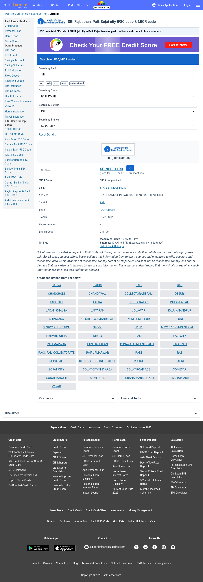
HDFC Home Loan (122, 461)
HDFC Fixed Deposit (151, 452)
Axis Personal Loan (93, 469)
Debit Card (11, 55)
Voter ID (9, 106)
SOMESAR (179, 369)
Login (187, 5)
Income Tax (80, 521)
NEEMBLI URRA (56, 336)
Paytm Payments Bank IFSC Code (18, 193)
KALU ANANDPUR (179, 310)
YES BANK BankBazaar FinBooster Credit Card (21, 454)
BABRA (56, 285)
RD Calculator (178, 487)
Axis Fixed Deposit (150, 457)
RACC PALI (180, 344)
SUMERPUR (97, 378)
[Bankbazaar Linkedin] (145, 547)
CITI (56, 83)
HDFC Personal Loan (91, 463)
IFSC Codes (17, 14)
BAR (179, 285)
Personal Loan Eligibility (90, 477)
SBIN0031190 (111, 169)
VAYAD (56, 386)
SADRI (180, 361)
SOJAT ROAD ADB (138, 369)
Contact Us (62, 563)
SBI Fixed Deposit (150, 447)
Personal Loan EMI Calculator (181, 466)
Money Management (140, 510)
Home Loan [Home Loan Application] (11, 36)
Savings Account (14, 60)
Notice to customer (122, 563)
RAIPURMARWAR (97, 352)
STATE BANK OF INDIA (113, 187)
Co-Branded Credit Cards (22, 485)
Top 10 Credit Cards (19, 480)
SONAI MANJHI (56, 378)
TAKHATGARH (179, 378)
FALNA (97, 302)
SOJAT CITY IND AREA (97, 369)
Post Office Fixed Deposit (149, 464)
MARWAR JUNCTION (56, 327)
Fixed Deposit (12, 75)
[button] (130, 168)
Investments (117, 510)
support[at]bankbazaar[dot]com (104, 547)
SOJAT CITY (56, 369)
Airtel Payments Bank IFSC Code (17, 202)
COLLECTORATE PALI (139, 293)
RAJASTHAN (107, 209)
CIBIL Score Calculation (59, 469)
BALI (139, 285)
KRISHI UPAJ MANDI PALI (97, 319)
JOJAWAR (138, 310)
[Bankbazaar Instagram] (164, 547)
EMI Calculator (13, 70)
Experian (57, 452)
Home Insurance (14, 111)
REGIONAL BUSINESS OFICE (97, 361)
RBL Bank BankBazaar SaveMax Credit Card (26, 463)
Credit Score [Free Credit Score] (12, 41)
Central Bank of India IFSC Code (17, 184)
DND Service (144, 563)
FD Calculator (178, 482)
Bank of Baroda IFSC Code (16, 161)
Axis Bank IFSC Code (17, 139)
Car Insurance (13, 91)
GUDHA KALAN (139, 302)
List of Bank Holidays (112, 246)
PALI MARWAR (56, 344)
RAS (179, 352)
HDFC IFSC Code (14, 134)
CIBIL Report (60, 462)
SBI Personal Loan (92, 456)
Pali (45, 14)
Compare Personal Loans (93, 449)
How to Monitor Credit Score (61, 487)
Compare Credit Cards (21, 447)
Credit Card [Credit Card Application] (11, 25)
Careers (47, 563)
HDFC (64, 83)
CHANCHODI (56, 293)
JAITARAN (97, 310)
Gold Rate (118, 521)
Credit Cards (77, 427)
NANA (139, 327)
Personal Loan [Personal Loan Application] (13, 30)
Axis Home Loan (121, 466)
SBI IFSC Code (13, 129)
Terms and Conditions (94, 563)
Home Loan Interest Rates (120, 473)
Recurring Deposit (15, 80)
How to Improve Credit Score (62, 478)
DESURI (180, 293)
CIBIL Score (59, 457)
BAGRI (97, 285)
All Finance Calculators (177, 449)
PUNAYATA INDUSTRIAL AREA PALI (138, 344)
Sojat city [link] (54, 14)
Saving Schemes (14, 65)
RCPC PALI (56, 361)
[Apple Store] (64, 548)
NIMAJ (97, 336)
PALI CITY (179, 336)
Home (6, 14)
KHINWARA (56, 319)
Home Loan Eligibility (119, 482)
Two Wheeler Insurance (18, 101)
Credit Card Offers (96, 510)
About (35, 563)
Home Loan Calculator (177, 458)
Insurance (94, 427)
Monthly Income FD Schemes (151, 491)
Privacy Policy (163, 563)
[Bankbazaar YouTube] (173, 547)
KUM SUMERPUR (139, 319)
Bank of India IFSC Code (15, 170)
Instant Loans (90, 492)
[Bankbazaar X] (136, 547)
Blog (75, 563)
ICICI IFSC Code (14, 154)
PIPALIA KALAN (97, 344)
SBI (27, 14)
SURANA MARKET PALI (138, 378)
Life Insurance (13, 85)
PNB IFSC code (13, 177)
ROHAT (138, 361)
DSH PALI (56, 302)
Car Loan (10, 50)
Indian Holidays (137, 521)
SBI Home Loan (121, 456)
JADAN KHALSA (56, 310)
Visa (152, 521)
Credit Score (60, 447)
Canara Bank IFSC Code (18, 144)
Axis (49, 83)
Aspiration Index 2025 (139, 427)
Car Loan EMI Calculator (178, 475)
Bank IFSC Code (100, 521)
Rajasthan (36, 14)
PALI (102, 202)
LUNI (180, 319)
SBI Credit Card (17, 469)
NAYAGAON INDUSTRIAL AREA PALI (179, 327)
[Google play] (38, 548)
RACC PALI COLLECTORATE (56, 352)
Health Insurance (14, 96)
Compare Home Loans (121, 449)
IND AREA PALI (179, 302)
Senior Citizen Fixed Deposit (151, 473)
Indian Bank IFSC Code (18, 149)
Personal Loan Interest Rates (90, 485)
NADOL (97, 327)
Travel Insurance (14, 116)
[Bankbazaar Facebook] (155, 547)
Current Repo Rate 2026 (122, 491)
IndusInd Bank (77, 83)
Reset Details (47, 134)
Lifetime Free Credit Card (22, 475)
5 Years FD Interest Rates (151, 482)
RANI (138, 352)
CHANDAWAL (97, 293)
